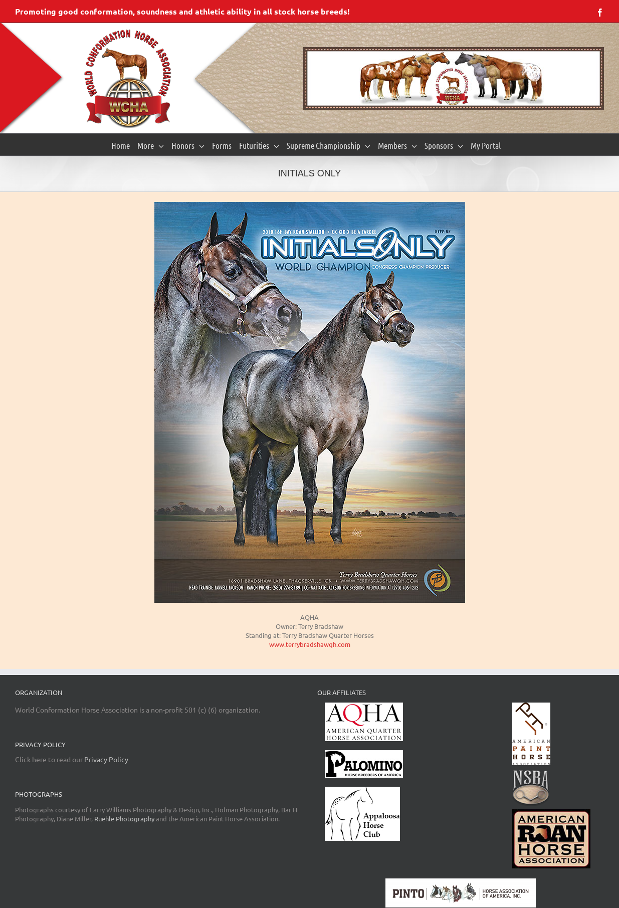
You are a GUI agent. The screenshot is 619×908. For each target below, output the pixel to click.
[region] (453, 78)
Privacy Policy (106, 759)
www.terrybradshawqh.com (309, 644)
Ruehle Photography (124, 818)
